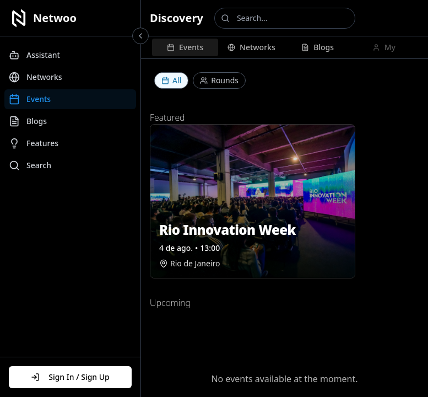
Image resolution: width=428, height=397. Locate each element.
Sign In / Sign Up (70, 377)
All (171, 80)
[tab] (185, 47)
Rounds (219, 80)
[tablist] (284, 47)
